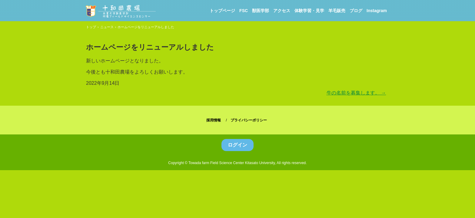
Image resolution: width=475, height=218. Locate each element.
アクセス (281, 10)
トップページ (222, 10)
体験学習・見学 (309, 10)
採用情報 (213, 120)
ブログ (356, 10)
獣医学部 (260, 10)
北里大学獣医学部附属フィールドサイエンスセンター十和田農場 (120, 11)
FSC (243, 10)
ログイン (237, 144)
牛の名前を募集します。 (356, 92)
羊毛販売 (336, 10)
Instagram (377, 10)
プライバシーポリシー (249, 120)
